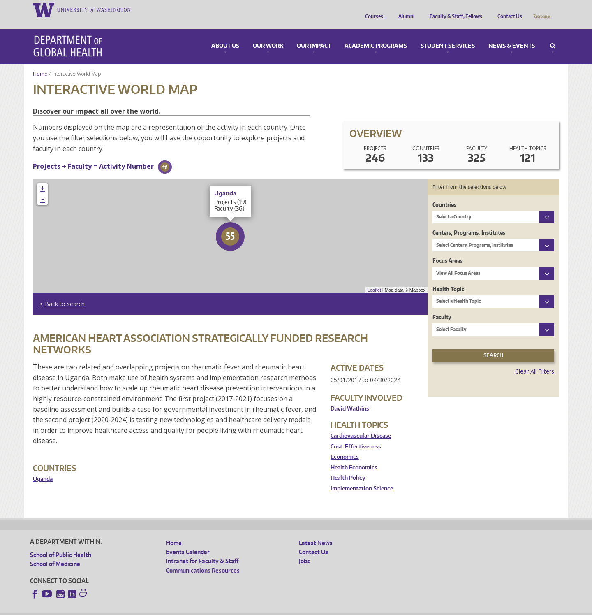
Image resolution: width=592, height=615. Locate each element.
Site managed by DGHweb (221, 608)
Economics (345, 445)
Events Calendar (188, 540)
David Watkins (350, 397)
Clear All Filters (534, 360)
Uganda (43, 467)
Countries (444, 193)
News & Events (511, 34)
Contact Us (507, 9)
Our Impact (314, 34)
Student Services (448, 34)
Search (552, 34)
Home (40, 62)
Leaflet (374, 278)
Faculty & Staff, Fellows (454, 9)
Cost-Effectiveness (356, 435)
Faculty (441, 305)
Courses (372, 9)
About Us (225, 34)
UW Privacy (139, 608)
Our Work (268, 34)
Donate (542, 9)
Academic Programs (376, 34)
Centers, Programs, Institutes (468, 221)
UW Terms (172, 608)
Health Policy (348, 466)
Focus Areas (447, 249)
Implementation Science (362, 477)
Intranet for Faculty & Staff (202, 549)
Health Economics (354, 456)
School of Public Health (60, 543)
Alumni (404, 9)
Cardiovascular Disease (361, 424)
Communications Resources (203, 558)
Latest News (316, 531)
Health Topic (448, 277)
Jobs (304, 549)
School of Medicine (55, 552)
